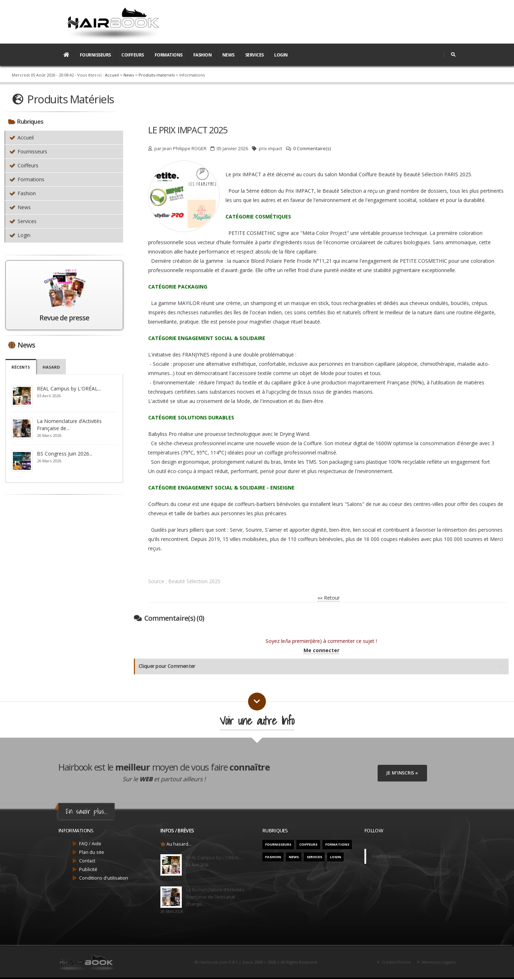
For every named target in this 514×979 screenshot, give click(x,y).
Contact (87, 861)
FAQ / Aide (90, 844)
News (228, 55)
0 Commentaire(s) (312, 149)
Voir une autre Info (257, 721)
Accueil (112, 75)
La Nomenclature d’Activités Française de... (69, 425)
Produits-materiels (157, 75)
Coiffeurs (132, 55)
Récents (20, 367)
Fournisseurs (95, 55)
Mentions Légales (438, 962)
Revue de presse (64, 318)
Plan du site (91, 852)
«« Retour (328, 597)
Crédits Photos (396, 962)
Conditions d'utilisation (103, 878)
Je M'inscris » (402, 773)
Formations (169, 55)
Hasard (51, 367)
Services (254, 55)
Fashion (202, 55)
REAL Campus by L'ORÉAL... (69, 388)
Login (281, 55)
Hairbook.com (386, 856)
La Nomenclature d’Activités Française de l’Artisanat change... (215, 897)
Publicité (88, 869)
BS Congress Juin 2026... (64, 453)
